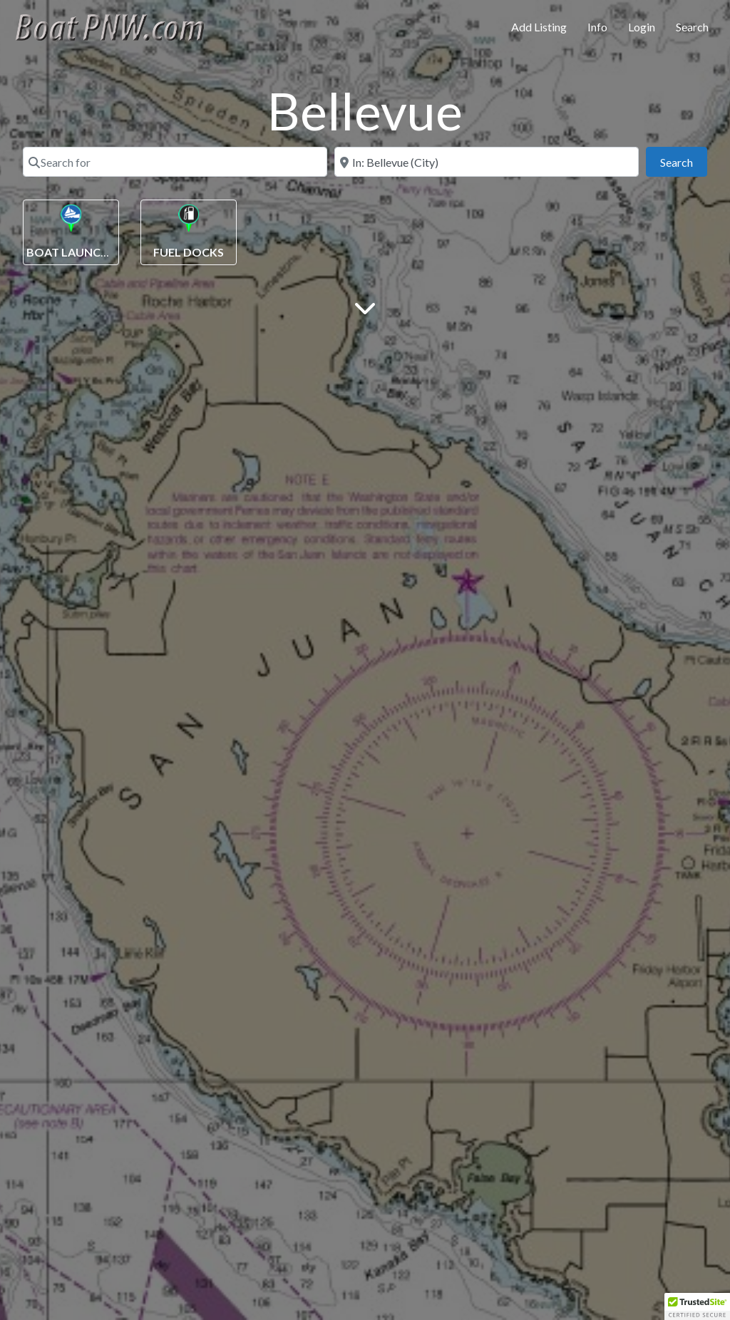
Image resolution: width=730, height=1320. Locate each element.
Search (692, 26)
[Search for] (175, 162)
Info (597, 26)
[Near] (486, 162)
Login (641, 26)
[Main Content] (365, 307)
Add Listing (539, 26)
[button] (697, 1306)
